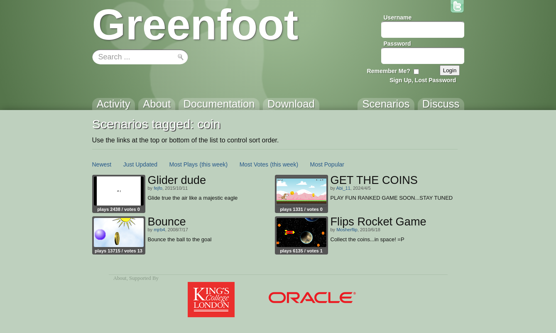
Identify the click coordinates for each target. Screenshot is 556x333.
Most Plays (183, 164)
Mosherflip (347, 229)
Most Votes (254, 164)
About (120, 278)
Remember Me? (388, 71)
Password (397, 43)
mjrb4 (159, 229)
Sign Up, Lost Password (422, 80)
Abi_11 (343, 188)
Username (398, 17)
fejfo (158, 188)
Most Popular (327, 164)
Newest (102, 164)
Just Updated (140, 164)
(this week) (214, 164)
